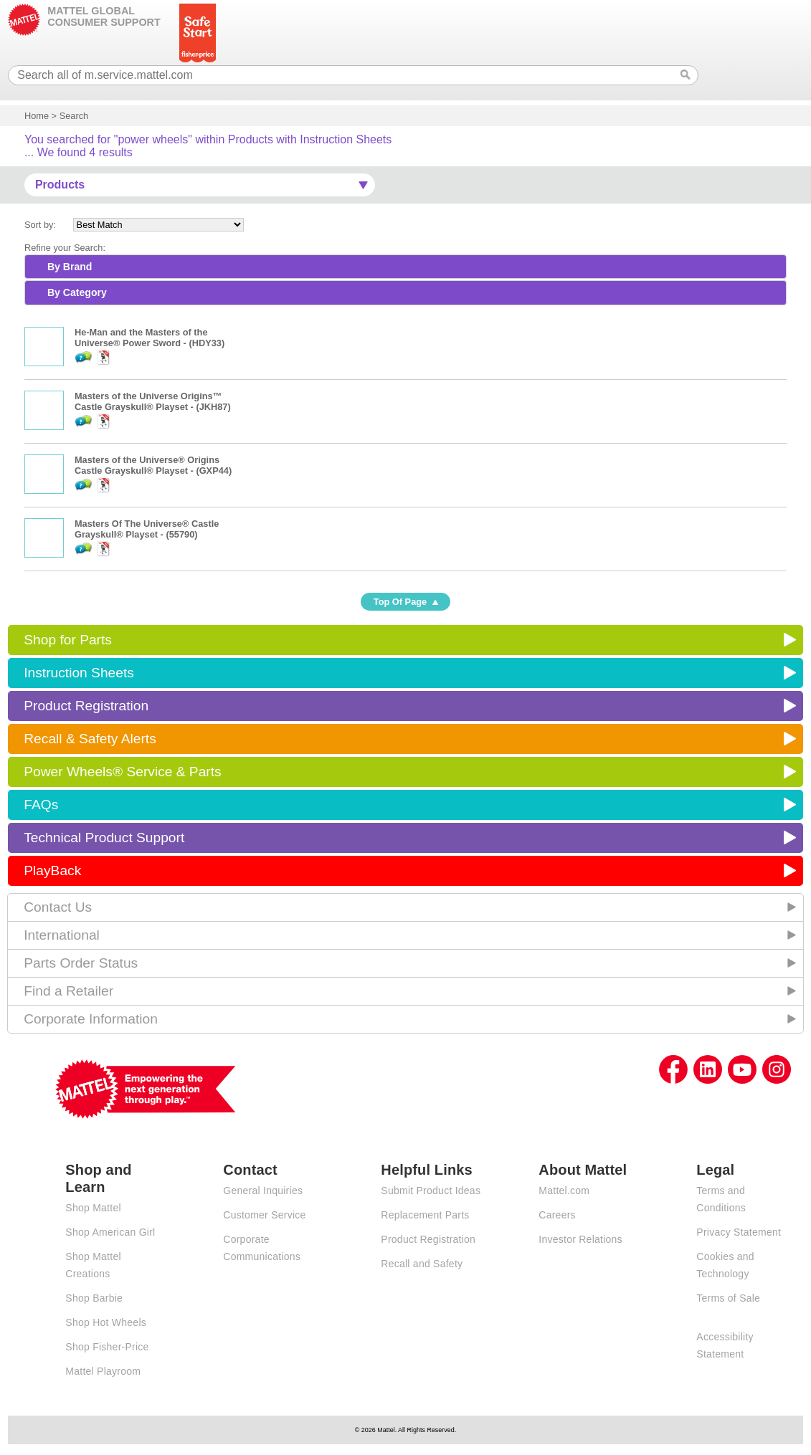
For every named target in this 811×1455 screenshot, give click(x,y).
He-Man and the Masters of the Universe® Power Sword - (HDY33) (149, 337)
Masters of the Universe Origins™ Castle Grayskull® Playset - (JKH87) (153, 401)
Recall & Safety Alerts (90, 738)
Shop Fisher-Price (106, 1347)
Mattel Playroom (103, 1371)
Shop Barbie (94, 1298)
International (62, 935)
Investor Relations (580, 1239)
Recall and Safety (422, 1263)
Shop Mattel (92, 1207)
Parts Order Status (81, 962)
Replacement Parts (425, 1215)
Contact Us (58, 907)
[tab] (405, 266)
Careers (557, 1215)
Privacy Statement (738, 1232)
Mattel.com (564, 1190)
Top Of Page (400, 601)
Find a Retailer (68, 990)
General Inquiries (263, 1190)
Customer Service (264, 1215)
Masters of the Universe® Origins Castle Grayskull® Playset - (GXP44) (153, 465)
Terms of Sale (728, 1298)
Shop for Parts (68, 639)
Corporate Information (91, 1018)
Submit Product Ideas (430, 1190)
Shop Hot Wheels (105, 1322)
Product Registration (86, 705)
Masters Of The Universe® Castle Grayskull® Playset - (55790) (147, 529)
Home (36, 115)
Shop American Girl (110, 1232)
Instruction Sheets (79, 672)
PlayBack (52, 870)
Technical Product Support (104, 837)
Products (60, 184)
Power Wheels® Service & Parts (122, 771)
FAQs (41, 804)
